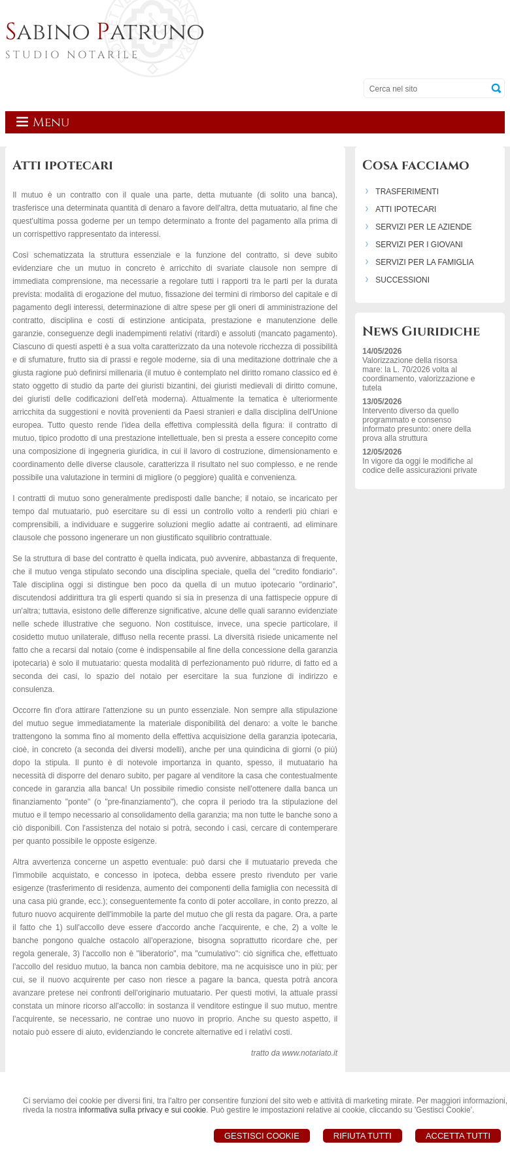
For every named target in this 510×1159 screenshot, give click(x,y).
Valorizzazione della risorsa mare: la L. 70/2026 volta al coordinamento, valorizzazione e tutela (418, 374)
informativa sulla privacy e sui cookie (142, 1110)
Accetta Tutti (458, 1136)
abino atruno (105, 32)
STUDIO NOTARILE (72, 55)
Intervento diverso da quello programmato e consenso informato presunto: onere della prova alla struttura (416, 424)
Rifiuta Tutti (362, 1136)
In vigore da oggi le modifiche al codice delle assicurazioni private (419, 466)
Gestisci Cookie (261, 1136)
